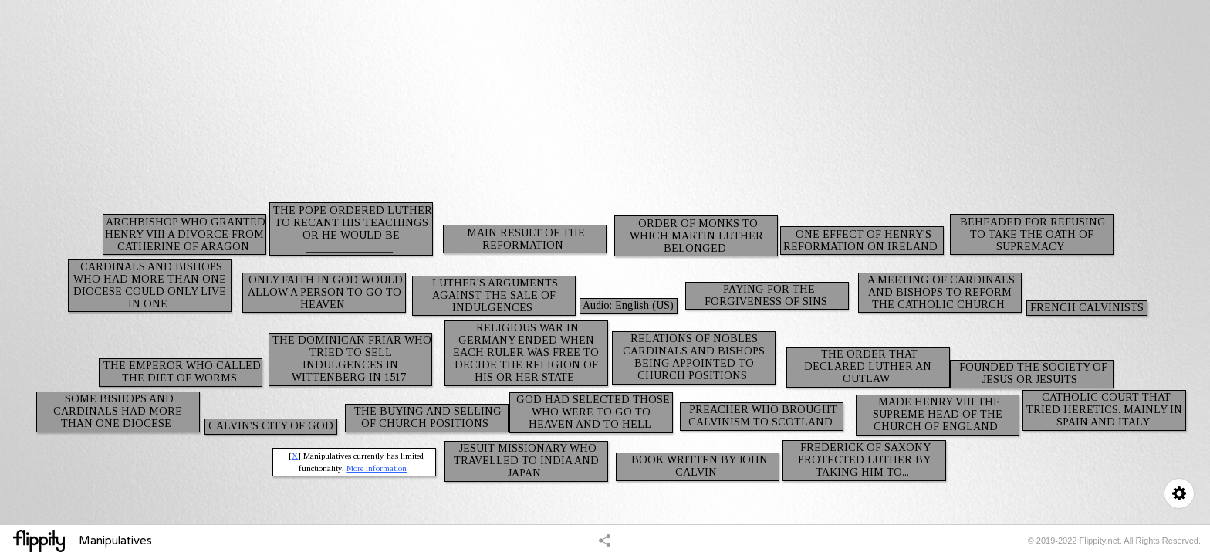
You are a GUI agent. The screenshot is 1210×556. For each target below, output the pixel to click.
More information (376, 468)
